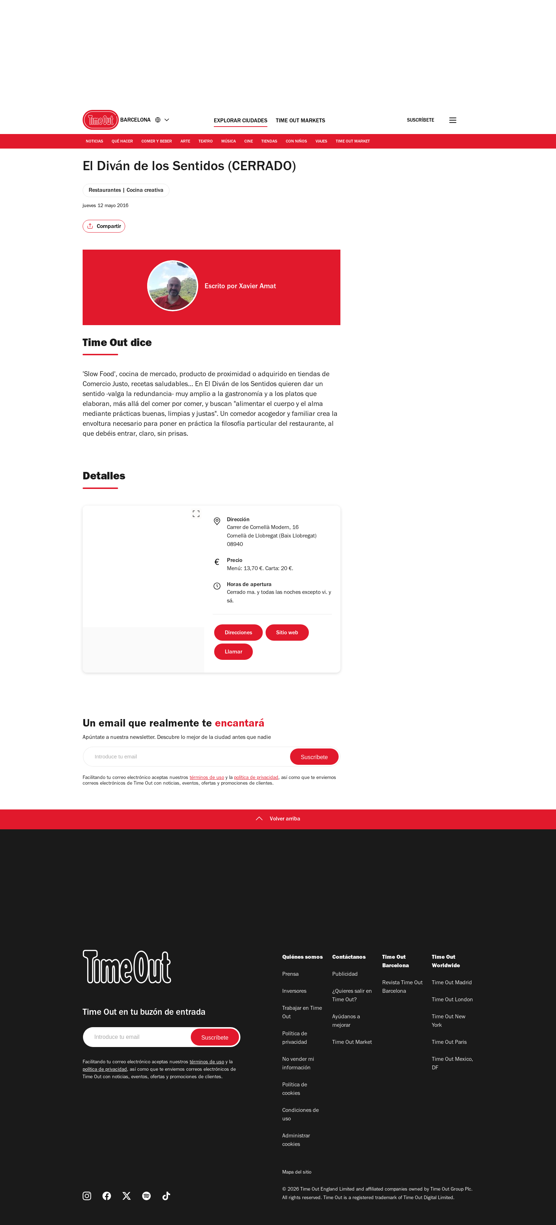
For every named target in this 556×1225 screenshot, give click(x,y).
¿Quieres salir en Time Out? (352, 996)
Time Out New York (449, 1021)
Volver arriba (278, 819)
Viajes (321, 142)
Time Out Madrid (452, 983)
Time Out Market (353, 142)
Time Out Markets (300, 121)
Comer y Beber (156, 142)
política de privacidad (256, 778)
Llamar (233, 652)
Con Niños (296, 142)
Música (228, 142)
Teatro (206, 142)
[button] (196, 513)
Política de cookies (294, 1089)
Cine (248, 142)
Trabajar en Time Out (302, 1013)
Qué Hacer (122, 142)
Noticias (94, 142)
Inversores (294, 992)
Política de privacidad (294, 1038)
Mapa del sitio (296, 1172)
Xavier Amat (257, 287)
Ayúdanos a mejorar (346, 1021)
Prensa (290, 975)
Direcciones (238, 633)
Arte (185, 142)
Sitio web (287, 633)
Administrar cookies (296, 1141)
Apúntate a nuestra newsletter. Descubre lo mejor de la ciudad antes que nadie (177, 738)
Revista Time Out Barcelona (402, 987)
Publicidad (345, 975)
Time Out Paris (449, 1043)
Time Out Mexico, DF (452, 1064)
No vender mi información (298, 1064)
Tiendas (269, 142)
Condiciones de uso (300, 1115)
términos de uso (207, 778)
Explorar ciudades (240, 121)
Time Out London (452, 1000)
